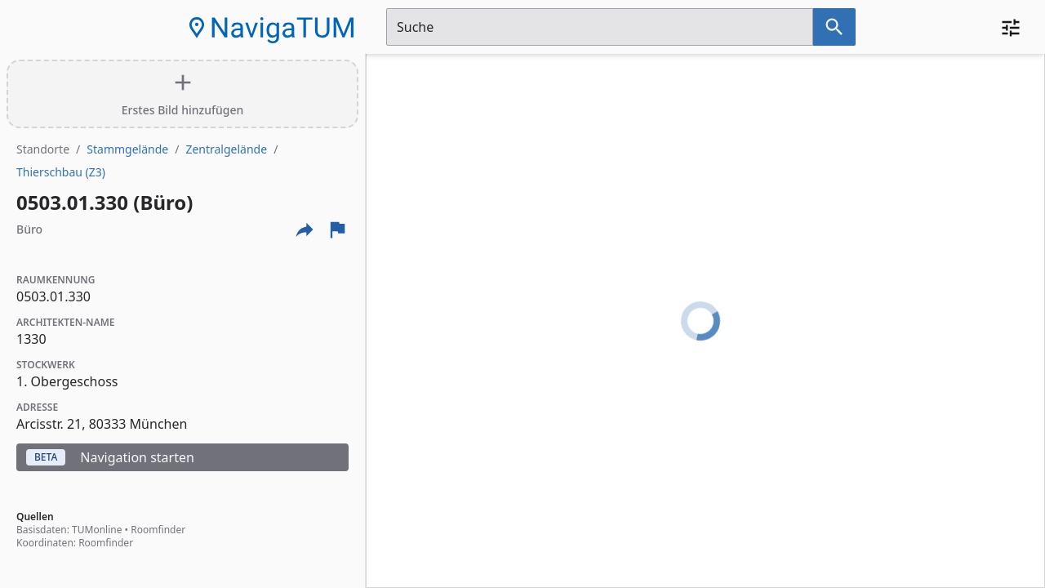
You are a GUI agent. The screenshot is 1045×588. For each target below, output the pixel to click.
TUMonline (97, 530)
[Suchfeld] (599, 27)
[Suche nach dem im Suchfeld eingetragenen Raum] (834, 27)
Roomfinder (158, 530)
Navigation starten (110, 457)
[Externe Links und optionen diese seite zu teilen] (304, 229)
